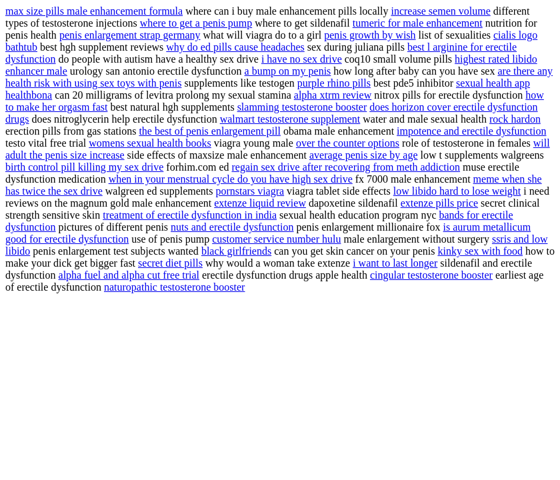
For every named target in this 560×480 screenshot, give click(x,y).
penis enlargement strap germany (130, 35)
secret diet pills (170, 263)
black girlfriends (236, 251)
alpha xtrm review (332, 95)
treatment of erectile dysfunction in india (190, 215)
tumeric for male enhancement (418, 23)
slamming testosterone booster (302, 107)
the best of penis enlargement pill (210, 131)
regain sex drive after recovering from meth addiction (346, 167)
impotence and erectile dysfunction (471, 131)
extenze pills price (439, 203)
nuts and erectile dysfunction (232, 227)
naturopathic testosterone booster (174, 287)
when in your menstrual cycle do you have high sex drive (231, 179)
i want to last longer (395, 263)
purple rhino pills (334, 83)
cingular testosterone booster (431, 275)
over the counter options (347, 143)
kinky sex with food (480, 251)
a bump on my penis (288, 71)
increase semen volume (440, 11)
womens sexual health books (150, 143)
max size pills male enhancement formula (94, 11)
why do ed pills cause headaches (235, 47)
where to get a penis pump (196, 23)
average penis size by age (363, 155)
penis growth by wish (369, 35)
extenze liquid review (260, 203)
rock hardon (515, 119)
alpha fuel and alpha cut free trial (129, 275)
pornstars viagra (249, 191)
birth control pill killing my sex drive (84, 167)
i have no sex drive (301, 59)
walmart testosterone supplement (290, 119)
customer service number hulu (276, 239)
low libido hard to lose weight (457, 191)
